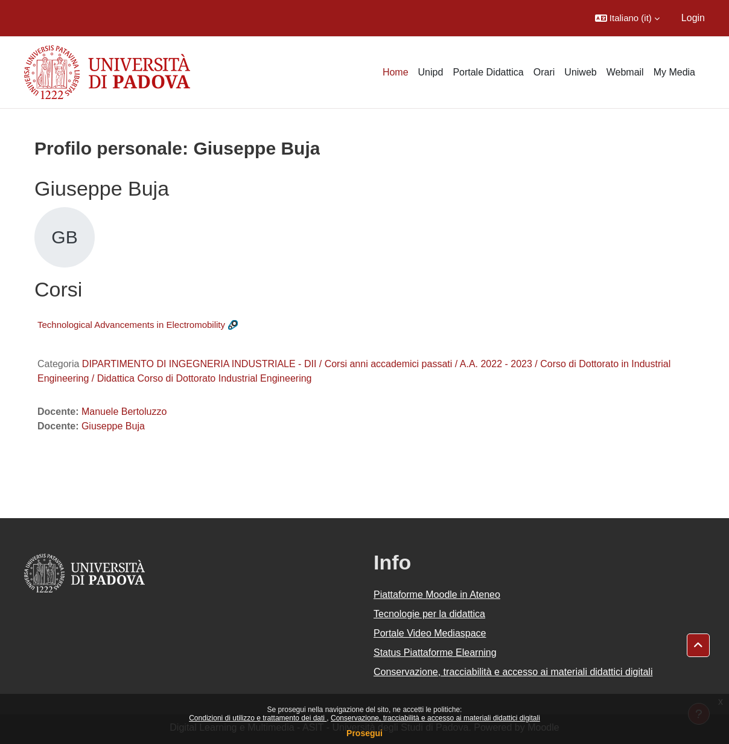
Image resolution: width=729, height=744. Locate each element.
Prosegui (364, 733)
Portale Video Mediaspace (430, 633)
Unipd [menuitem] (431, 72)
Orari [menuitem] (544, 72)
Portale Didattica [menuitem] (488, 72)
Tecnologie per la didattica (429, 614)
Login (693, 18)
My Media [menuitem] (674, 72)
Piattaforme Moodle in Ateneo (437, 594)
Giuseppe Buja (113, 426)
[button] (627, 18)
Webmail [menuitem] (625, 72)
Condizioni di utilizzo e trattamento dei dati (257, 718)
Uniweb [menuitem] (580, 72)
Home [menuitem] (396, 72)
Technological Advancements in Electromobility (131, 324)
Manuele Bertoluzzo (124, 411)
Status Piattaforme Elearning (435, 652)
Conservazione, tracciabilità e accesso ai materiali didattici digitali (435, 718)
